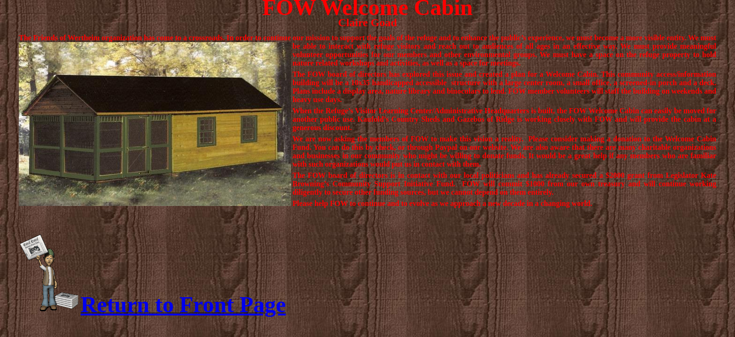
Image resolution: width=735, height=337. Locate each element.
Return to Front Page (183, 304)
